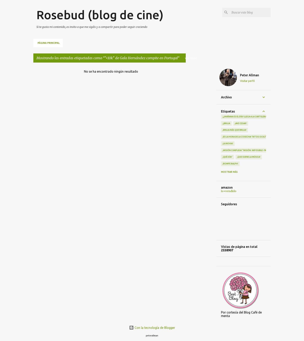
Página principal (49, 43)
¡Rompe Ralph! (230, 163)
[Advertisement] (201, 124)
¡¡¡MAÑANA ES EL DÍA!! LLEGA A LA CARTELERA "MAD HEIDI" (251, 116)
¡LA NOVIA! (228, 143)
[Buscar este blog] (250, 12)
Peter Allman (249, 75)
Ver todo (191, 58)
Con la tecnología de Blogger (152, 327)
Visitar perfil (247, 80)
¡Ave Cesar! (241, 123)
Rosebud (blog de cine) (99, 14)
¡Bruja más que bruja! (234, 130)
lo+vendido (228, 191)
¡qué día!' (227, 157)
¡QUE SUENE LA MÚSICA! (248, 157)
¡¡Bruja (226, 123)
